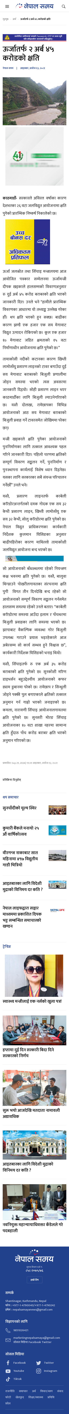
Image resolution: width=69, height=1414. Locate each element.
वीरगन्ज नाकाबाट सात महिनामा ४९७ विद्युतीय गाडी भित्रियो (20, 859)
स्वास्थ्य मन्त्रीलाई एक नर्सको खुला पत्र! (32, 1001)
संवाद (60, 1391)
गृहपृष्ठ (5, 19)
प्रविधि (51, 1397)
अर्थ (14, 19)
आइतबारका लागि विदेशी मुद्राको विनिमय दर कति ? (23, 886)
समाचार (23, 1391)
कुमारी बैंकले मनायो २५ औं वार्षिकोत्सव (21, 831)
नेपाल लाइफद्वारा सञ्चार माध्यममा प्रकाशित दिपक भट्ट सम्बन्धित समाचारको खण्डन (22, 917)
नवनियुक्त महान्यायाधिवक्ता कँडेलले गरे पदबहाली (33, 1228)
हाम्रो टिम (35, 1280)
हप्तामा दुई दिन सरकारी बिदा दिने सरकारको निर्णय (28, 1053)
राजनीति (9, 1391)
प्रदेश (8, 1403)
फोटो (8, 1397)
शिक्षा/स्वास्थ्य (35, 1397)
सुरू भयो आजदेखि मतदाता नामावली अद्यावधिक (31, 1113)
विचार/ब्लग (46, 1391)
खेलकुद (20, 1397)
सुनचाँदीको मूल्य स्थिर (19, 808)
